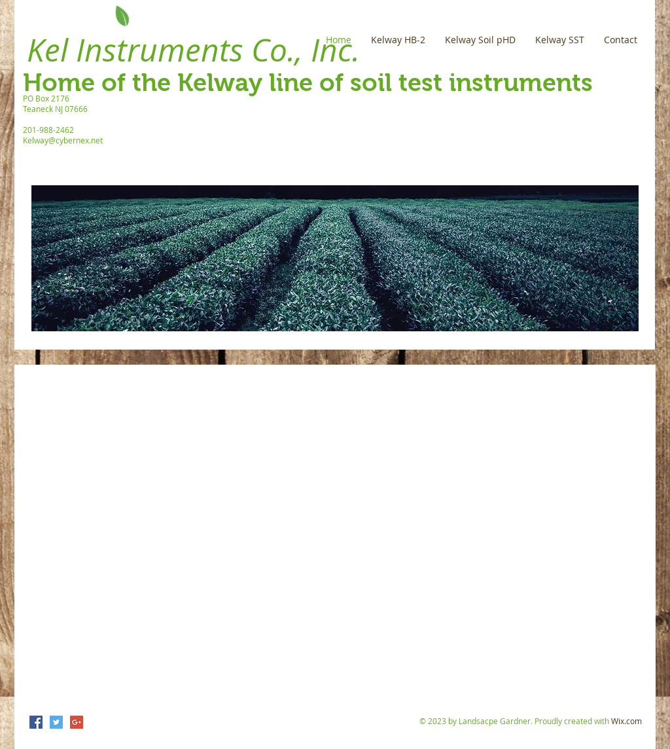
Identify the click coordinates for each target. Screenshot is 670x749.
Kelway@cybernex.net (63, 140)
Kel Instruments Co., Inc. (193, 50)
